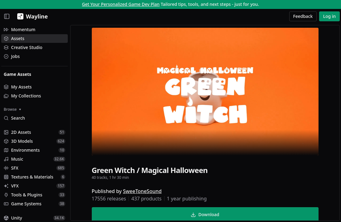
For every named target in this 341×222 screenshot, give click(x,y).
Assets (14, 38)
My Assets (18, 87)
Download (205, 214)
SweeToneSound (142, 191)
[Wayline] (31, 16)
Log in (329, 16)
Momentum (19, 29)
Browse (12, 109)
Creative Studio (23, 47)
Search (14, 118)
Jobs (12, 56)
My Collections (22, 96)
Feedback (303, 16)
